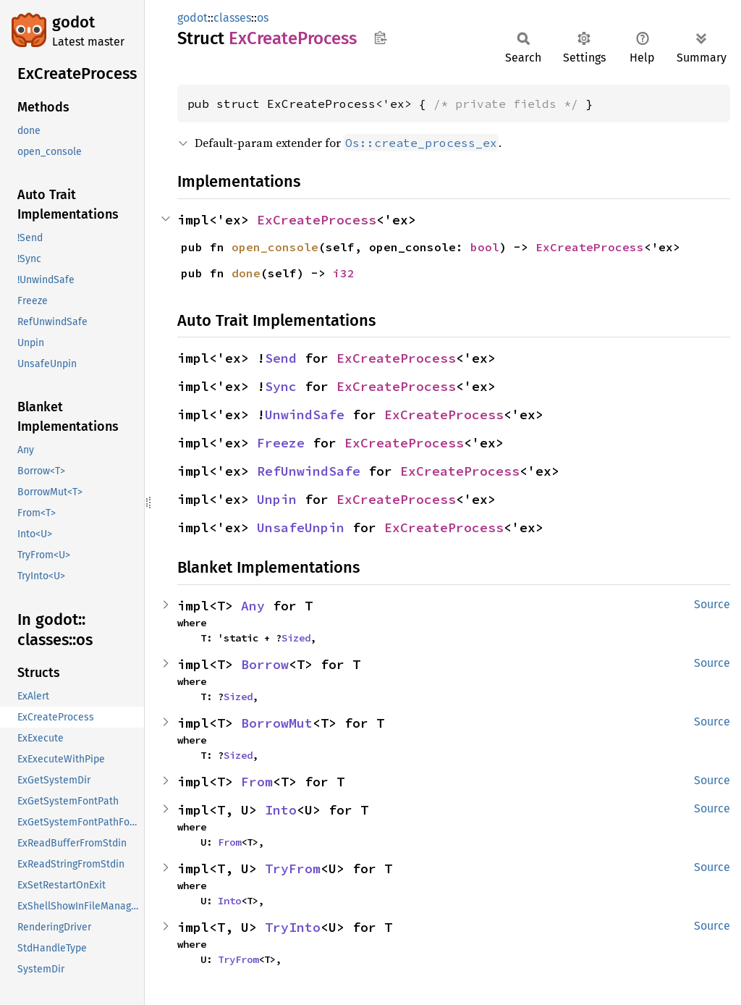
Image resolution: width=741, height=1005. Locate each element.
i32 (344, 273)
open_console (275, 247)
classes (232, 18)
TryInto (293, 927)
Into (281, 810)
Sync (281, 386)
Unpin (277, 499)
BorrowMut (277, 723)
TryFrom (293, 868)
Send (281, 358)
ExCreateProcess (316, 219)
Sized (295, 637)
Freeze (281, 442)
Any (253, 605)
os (262, 18)
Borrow (265, 664)
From (257, 781)
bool (484, 247)
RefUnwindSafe (308, 471)
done (246, 273)
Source (712, 604)
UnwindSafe (304, 414)
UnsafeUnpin (300, 527)
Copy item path (380, 37)
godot (73, 22)
